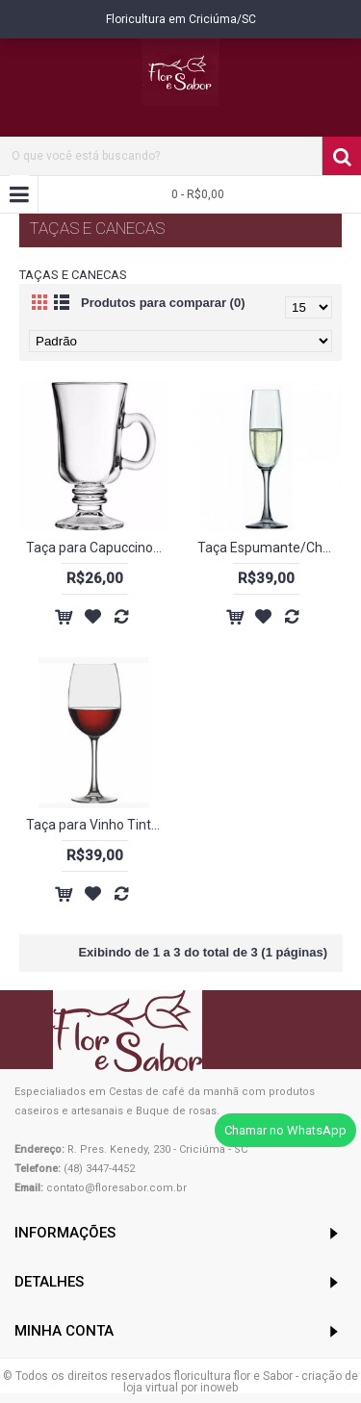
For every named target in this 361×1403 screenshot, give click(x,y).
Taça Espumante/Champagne (270, 547)
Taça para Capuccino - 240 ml (98, 547)
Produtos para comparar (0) (163, 302)
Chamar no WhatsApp (285, 1130)
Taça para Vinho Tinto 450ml (98, 824)
